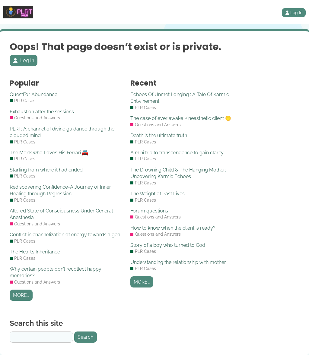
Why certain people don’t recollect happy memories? (55, 272)
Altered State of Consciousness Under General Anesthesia (61, 214)
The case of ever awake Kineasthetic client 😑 (180, 118)
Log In (293, 12)
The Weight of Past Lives (157, 193)
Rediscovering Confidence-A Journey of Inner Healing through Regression (60, 190)
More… (21, 295)
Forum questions (149, 211)
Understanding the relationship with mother (178, 262)
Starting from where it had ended (46, 170)
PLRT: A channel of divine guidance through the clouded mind (62, 132)
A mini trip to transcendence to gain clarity (177, 153)
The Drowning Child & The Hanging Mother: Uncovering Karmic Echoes (178, 173)
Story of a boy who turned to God (167, 245)
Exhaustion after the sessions (42, 112)
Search (85, 337)
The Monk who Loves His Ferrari (49, 152)
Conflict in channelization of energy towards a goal (66, 234)
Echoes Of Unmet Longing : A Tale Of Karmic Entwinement (179, 98)
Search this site (36, 323)
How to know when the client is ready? (172, 228)
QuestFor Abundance (33, 94)
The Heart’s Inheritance (35, 252)
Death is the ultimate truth (158, 135)
